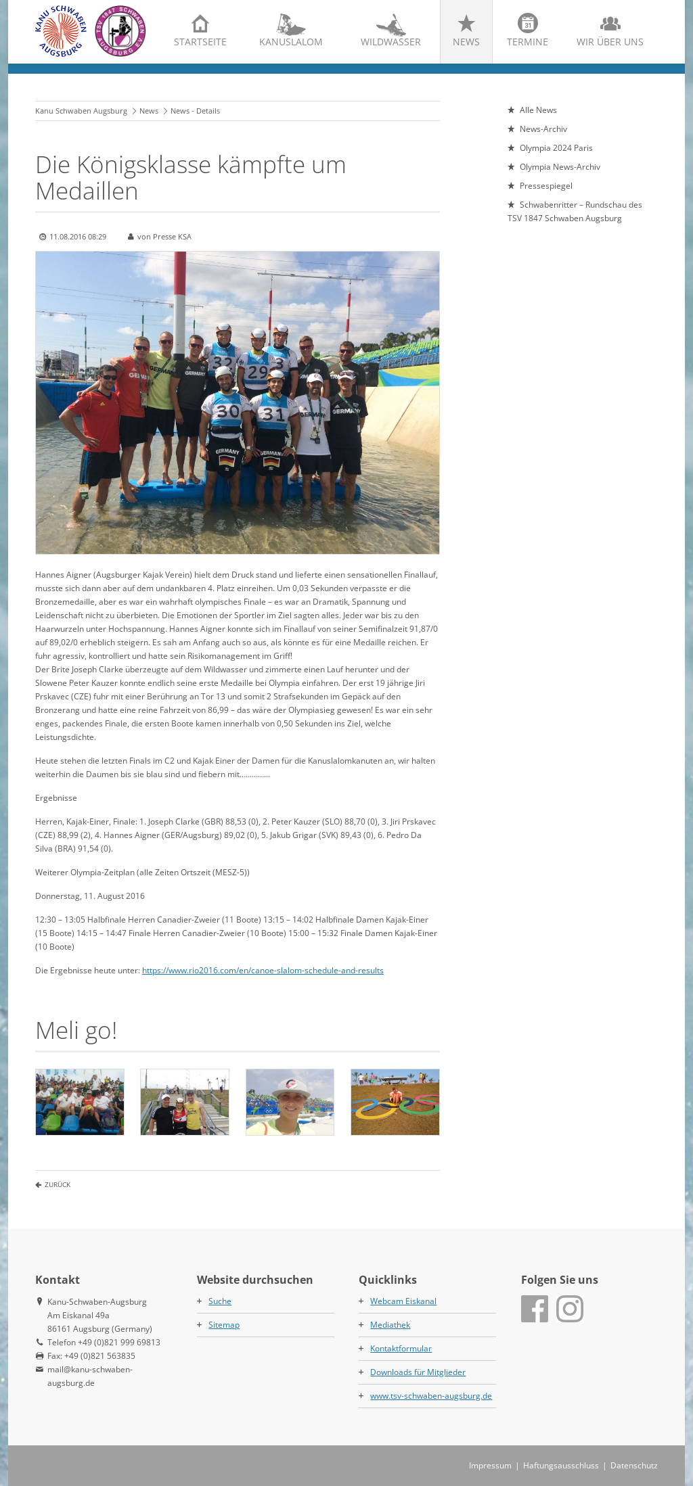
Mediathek (390, 1324)
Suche (219, 1301)
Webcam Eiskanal (403, 1301)
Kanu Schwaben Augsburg (81, 111)
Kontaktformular (401, 1348)
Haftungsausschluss (561, 1465)
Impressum (490, 1465)
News (466, 41)
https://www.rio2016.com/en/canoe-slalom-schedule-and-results (263, 970)
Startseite (200, 41)
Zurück (57, 1184)
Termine (527, 41)
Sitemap (224, 1324)
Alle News (538, 110)
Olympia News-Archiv (560, 166)
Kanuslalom (291, 41)
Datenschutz (634, 1465)
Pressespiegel (546, 185)
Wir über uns (610, 41)
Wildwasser (391, 41)
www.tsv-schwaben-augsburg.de (431, 1395)
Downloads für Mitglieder (418, 1372)
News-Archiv (543, 129)
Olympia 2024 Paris (556, 148)
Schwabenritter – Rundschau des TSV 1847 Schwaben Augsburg (575, 211)
